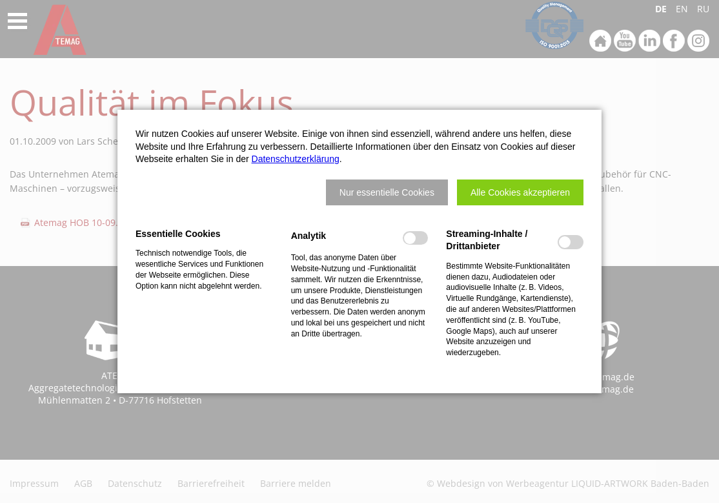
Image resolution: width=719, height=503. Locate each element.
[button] (387, 192)
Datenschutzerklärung (295, 159)
